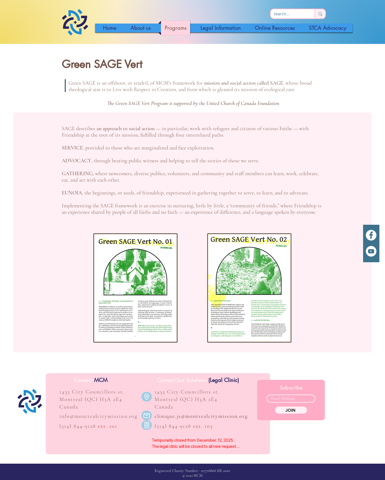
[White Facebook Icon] (371, 235)
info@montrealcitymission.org (98, 416)
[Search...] (288, 14)
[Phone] (146, 425)
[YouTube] (371, 251)
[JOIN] (291, 410)
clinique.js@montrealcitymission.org (201, 416)
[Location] (146, 397)
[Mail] (146, 415)
